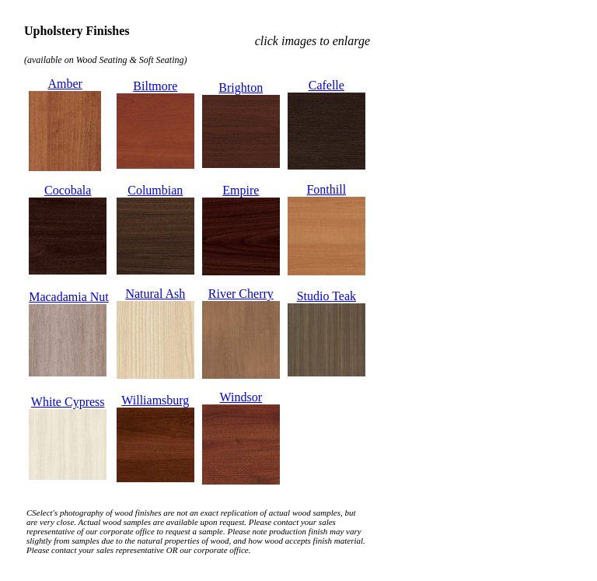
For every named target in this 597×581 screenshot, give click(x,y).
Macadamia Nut (69, 296)
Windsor (241, 397)
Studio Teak (326, 296)
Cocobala (67, 190)
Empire (240, 190)
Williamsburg (155, 400)
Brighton (240, 87)
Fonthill (326, 189)
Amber (64, 83)
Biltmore (155, 86)
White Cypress (68, 401)
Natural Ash (155, 293)
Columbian (155, 190)
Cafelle (326, 85)
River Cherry (241, 293)
